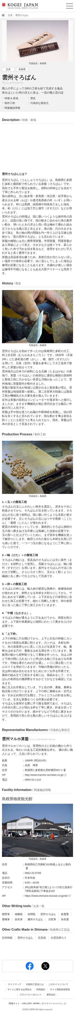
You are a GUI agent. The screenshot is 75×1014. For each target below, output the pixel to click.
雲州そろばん (48, 914)
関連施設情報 (12, 107)
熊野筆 (6, 914)
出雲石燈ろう (58, 937)
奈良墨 (65, 919)
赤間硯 (31, 914)
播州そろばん (35, 919)
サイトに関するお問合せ (19, 989)
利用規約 (40, 989)
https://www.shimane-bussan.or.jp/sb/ (48, 895)
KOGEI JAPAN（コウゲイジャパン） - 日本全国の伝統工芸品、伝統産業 (19, 9)
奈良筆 (19, 919)
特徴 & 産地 (11, 98)
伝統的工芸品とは (35, 984)
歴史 (33, 98)
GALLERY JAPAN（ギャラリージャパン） (44, 1003)
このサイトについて (58, 984)
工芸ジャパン (2, 15)
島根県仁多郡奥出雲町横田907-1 (44, 770)
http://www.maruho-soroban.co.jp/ (46, 774)
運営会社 (51, 994)
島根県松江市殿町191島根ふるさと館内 (48, 864)
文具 (10, 15)
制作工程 (10, 103)
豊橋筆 (6, 919)
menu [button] (69, 5)
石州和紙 (7, 937)
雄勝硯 (19, 914)
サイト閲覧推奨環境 (60, 989)
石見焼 (42, 937)
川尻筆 (52, 919)
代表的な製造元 (39, 103)
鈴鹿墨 (65, 914)
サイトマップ (14, 984)
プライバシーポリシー (31, 994)
